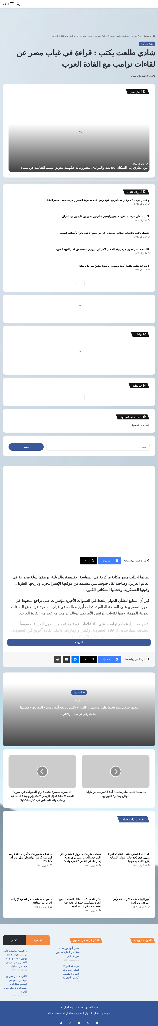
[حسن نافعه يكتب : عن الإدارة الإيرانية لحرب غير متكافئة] (30, 883)
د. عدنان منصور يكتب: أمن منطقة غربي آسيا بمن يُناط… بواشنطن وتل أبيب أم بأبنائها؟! (30, 858)
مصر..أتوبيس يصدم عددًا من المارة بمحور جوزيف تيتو (67, 952)
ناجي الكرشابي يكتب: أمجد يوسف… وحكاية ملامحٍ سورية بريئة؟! (114, 265)
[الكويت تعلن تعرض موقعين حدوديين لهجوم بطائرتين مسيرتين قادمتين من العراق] (19, 221)
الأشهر (14, 940)
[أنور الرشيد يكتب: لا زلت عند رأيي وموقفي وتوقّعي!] (127, 883)
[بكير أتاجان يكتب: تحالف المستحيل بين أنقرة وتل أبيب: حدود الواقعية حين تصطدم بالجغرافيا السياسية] (79, 883)
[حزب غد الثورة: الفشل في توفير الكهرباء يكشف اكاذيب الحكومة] (92, 971)
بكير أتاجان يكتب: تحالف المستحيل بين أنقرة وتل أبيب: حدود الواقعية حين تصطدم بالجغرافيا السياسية (80, 903)
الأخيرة (38, 940)
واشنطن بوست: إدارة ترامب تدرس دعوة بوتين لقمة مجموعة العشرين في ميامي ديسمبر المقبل (97, 200)
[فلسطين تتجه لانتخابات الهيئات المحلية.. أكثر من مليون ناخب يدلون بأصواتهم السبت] (19, 238)
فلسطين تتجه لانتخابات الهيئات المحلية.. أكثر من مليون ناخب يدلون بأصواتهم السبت (104, 232)
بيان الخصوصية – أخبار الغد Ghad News (68, 1013)
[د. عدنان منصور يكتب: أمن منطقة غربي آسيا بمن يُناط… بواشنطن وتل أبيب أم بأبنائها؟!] (30, 838)
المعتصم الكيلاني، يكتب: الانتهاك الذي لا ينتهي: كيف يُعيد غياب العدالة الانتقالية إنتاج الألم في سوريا (128, 858)
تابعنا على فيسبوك (140, 425)
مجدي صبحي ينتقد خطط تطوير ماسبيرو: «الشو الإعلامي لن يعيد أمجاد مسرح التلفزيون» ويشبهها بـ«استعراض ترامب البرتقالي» (79, 713)
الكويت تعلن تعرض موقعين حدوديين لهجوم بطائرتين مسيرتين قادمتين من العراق (105, 216)
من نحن (106, 1013)
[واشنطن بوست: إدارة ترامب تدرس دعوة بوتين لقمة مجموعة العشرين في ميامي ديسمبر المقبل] (19, 205)
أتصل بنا (95, 1013)
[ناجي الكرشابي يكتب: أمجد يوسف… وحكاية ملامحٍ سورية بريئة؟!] (19, 271)
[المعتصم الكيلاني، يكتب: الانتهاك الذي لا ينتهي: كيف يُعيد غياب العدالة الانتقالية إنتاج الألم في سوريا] (127, 838)
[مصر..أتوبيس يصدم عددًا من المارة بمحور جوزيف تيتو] (92, 953)
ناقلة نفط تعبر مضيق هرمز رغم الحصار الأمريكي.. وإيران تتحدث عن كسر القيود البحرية (102, 249)
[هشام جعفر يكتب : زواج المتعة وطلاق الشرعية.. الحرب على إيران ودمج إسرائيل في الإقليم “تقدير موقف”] (79, 838)
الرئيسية (149, 36)
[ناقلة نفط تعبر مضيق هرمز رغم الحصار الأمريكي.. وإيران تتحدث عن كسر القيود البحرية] (19, 254)
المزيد (79, 642)
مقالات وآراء (136, 36)
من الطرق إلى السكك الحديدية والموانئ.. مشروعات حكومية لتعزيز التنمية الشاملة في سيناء (84, 168)
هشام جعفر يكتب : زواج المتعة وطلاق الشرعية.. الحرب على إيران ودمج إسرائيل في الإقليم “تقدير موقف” (80, 858)
